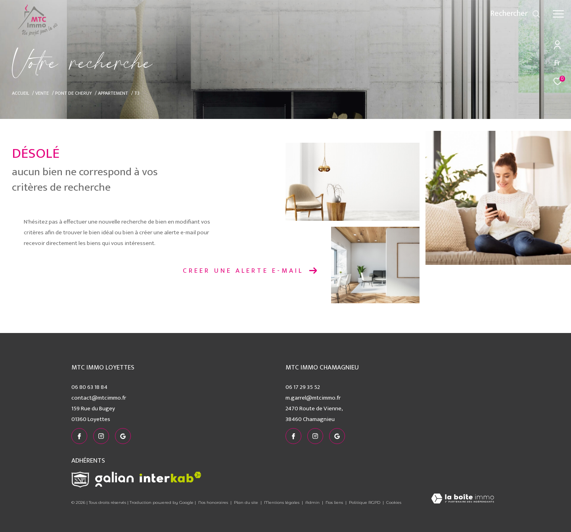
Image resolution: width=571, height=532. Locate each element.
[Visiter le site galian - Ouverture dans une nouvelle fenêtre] (114, 479)
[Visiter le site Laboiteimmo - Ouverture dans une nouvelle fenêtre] (462, 499)
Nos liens (335, 502)
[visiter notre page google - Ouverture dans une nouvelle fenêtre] (123, 436)
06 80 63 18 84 (89, 387)
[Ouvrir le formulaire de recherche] (515, 13)
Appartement (113, 93)
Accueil (20, 93)
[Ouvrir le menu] (558, 14)
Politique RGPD (364, 502)
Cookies (393, 502)
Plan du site (246, 502)
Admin (313, 502)
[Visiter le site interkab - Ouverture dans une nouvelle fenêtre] (170, 477)
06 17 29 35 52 (303, 387)
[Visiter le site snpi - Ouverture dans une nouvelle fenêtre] (80, 480)
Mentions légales (282, 502)
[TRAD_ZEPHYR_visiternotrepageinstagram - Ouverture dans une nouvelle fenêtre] (101, 436)
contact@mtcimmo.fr (98, 398)
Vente (42, 93)
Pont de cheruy (73, 93)
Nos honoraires (213, 502)
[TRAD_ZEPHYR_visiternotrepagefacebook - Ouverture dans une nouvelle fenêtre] (79, 436)
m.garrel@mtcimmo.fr (313, 398)
